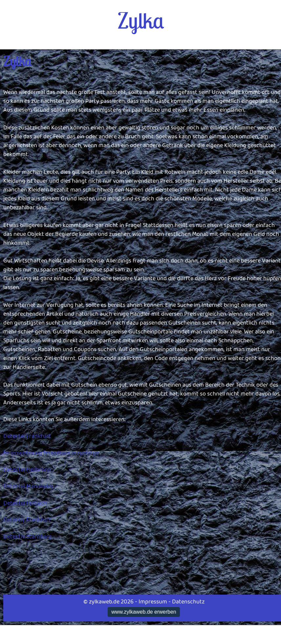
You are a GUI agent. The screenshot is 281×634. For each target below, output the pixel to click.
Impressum (153, 601)
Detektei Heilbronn (27, 469)
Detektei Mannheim (28, 486)
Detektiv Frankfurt (27, 520)
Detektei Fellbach (25, 503)
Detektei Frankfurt (27, 436)
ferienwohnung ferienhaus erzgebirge (51, 453)
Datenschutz (188, 601)
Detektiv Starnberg (27, 536)
